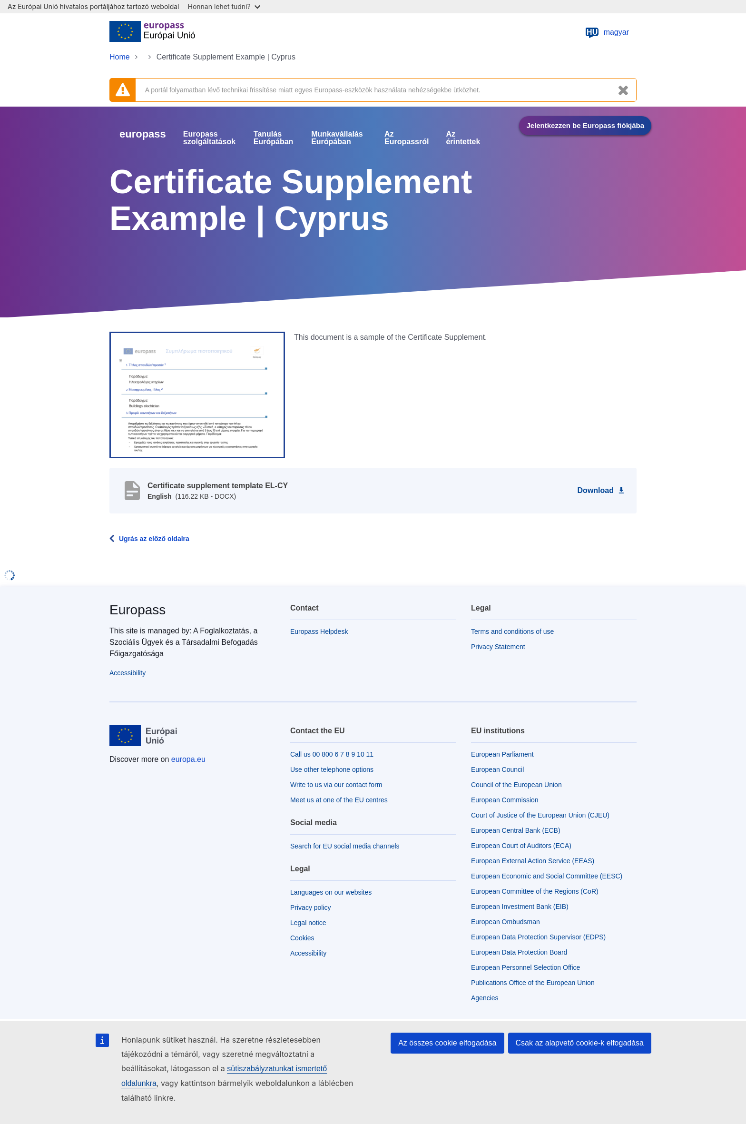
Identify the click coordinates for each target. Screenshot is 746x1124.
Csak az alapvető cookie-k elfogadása (580, 1043)
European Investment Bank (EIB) (520, 906)
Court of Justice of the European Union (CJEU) (540, 815)
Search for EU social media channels (345, 846)
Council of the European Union (516, 785)
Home (119, 57)
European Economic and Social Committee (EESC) (546, 876)
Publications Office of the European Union (533, 982)
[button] (197, 394)
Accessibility (127, 673)
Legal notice (308, 923)
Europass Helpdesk (319, 631)
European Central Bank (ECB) (515, 830)
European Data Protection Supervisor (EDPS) (538, 937)
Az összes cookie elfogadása (447, 1043)
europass (142, 134)
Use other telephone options (331, 769)
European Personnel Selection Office (525, 967)
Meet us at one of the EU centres (339, 800)
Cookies (302, 938)
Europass (137, 609)
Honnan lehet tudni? (224, 6)
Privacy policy (310, 907)
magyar (607, 32)
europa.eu (188, 759)
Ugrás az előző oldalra (154, 538)
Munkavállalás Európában (337, 138)
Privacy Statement (498, 647)
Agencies (485, 998)
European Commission (505, 800)
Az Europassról (406, 138)
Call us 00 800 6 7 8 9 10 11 (331, 754)
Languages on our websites (331, 892)
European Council (497, 769)
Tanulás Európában (274, 138)
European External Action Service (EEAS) (532, 861)
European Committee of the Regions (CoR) (535, 891)
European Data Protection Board (519, 952)
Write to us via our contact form (336, 785)
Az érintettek (463, 138)
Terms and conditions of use (512, 631)
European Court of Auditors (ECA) (521, 845)
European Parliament (502, 754)
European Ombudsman (505, 922)
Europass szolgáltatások (209, 138)
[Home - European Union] (152, 32)
